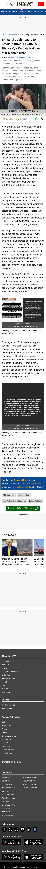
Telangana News (29, 784)
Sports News (7, 739)
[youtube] (22, 829)
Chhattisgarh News (9, 805)
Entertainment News (9, 736)
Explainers (6, 746)
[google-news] (35, 829)
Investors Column (8, 678)
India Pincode (7, 708)
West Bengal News (30, 788)
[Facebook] (4, 829)
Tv (20, 35)
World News (6, 726)
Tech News (6, 743)
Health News (7, 753)
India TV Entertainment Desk (22, 58)
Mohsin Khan (24, 495)
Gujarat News (7, 808)
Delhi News (6, 781)
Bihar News (6, 777)
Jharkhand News (8, 788)
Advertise (5, 668)
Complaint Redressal (10, 672)
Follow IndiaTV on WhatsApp (23, 508)
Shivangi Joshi (9, 495)
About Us (5, 665)
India (36, 12)
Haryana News (7, 784)
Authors (5, 689)
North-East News (8, 795)
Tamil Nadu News (8, 798)
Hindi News (6, 682)
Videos (28, 12)
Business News (8, 750)
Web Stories (6, 692)
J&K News (6, 812)
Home (4, 12)
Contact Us (6, 661)
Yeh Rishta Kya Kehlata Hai (14, 501)
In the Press (6, 675)
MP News (5, 791)
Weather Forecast (8, 705)
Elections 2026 (16, 12)
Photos (4, 729)
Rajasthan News (29, 781)
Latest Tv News (35, 501)
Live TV (5, 685)
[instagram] (16, 829)
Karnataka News (8, 815)
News (4, 35)
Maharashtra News (30, 777)
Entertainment (12, 35)
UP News (5, 801)
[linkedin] (28, 829)
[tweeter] (10, 829)
